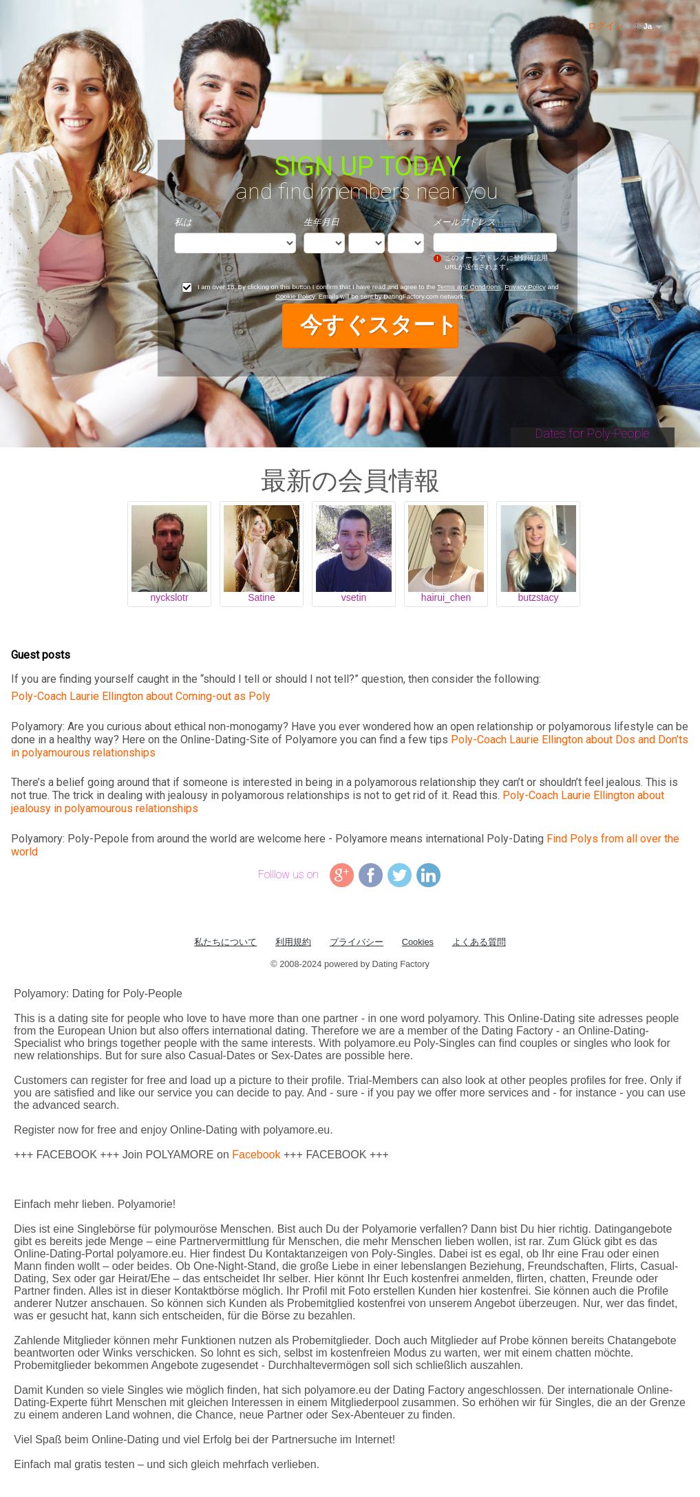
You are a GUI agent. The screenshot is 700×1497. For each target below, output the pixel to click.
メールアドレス (464, 222)
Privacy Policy (525, 286)
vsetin (354, 597)
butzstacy (538, 597)
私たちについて (225, 942)
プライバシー (356, 942)
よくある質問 (479, 942)
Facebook (256, 1154)
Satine (261, 597)
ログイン (606, 26)
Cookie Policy (295, 296)
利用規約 (293, 942)
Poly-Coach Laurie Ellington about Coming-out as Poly (141, 696)
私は (183, 222)
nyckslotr (169, 597)
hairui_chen (446, 597)
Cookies (418, 942)
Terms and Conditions (469, 286)
